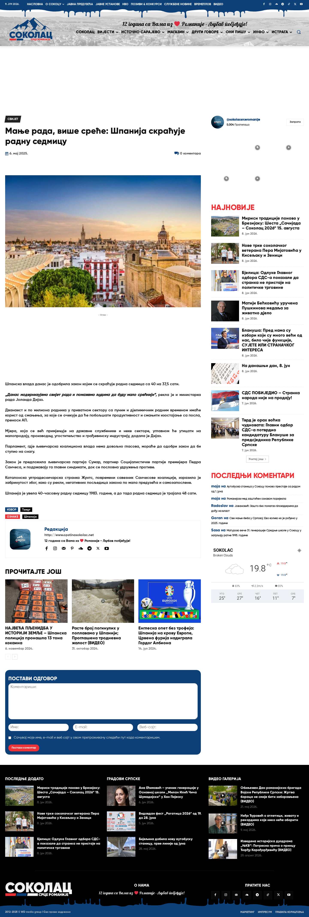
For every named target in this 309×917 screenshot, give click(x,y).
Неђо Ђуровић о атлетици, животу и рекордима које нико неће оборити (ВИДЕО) (270, 819)
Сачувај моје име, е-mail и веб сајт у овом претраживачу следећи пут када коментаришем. (87, 737)
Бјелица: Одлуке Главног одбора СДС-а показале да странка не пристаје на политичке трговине (270, 279)
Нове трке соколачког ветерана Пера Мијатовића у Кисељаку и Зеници (272, 250)
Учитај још (257, 456)
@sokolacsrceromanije (243, 119)
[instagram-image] (226, 147)
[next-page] (14, 656)
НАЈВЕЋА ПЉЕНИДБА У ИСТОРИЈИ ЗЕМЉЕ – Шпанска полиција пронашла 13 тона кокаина (36, 635)
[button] (299, 32)
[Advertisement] (154, 78)
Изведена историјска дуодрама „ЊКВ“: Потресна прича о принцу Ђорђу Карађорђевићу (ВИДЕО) (268, 844)
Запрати (295, 122)
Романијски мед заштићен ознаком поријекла (256, 495)
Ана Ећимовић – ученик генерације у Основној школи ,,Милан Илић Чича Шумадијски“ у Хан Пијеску (168, 791)
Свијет (13, 119)
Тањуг (26, 509)
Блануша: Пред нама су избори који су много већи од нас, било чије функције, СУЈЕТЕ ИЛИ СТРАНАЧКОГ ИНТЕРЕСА (272, 339)
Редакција (56, 529)
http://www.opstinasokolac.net (69, 535)
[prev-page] (8, 656)
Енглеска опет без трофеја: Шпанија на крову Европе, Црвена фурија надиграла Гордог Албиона (166, 635)
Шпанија (30, 516)
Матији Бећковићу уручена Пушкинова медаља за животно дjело (270, 307)
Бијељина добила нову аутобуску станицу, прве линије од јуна (166, 840)
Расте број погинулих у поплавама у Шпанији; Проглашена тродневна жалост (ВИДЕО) (96, 635)
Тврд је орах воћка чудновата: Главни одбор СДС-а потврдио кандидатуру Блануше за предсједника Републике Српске (268, 430)
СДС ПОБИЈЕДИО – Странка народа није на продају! (271, 393)
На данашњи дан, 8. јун (266, 363)
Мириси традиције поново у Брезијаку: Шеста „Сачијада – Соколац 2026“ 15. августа (271, 223)
